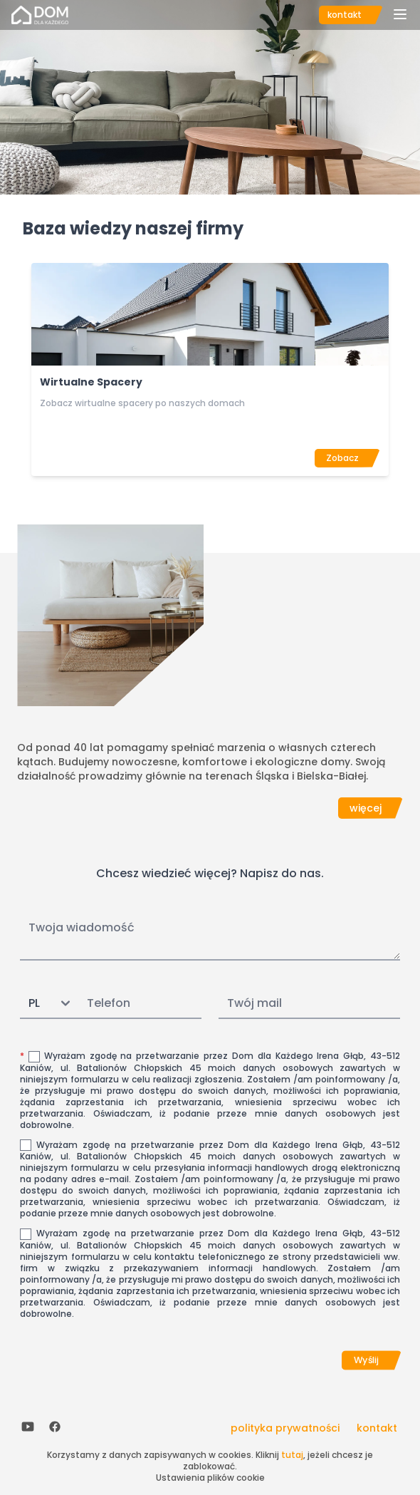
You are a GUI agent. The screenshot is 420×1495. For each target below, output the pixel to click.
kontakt (344, 15)
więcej (366, 808)
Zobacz (342, 458)
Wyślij (366, 1359)
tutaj (292, 1455)
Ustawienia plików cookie (210, 1477)
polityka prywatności (285, 1428)
